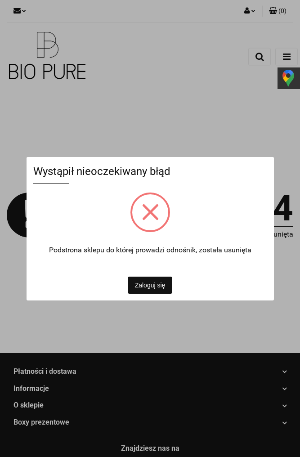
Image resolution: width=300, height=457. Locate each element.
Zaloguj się (150, 285)
